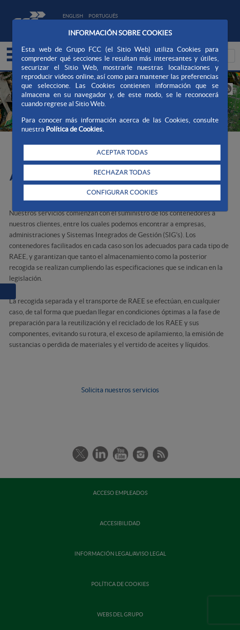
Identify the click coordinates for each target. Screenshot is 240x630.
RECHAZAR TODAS (121, 172)
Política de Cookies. (75, 129)
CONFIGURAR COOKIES (122, 192)
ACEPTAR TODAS (122, 152)
